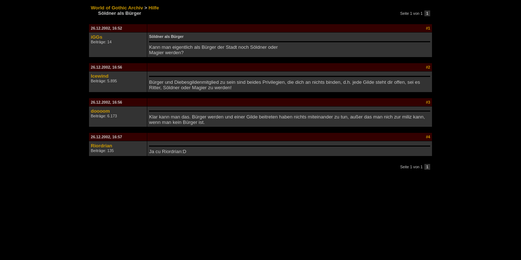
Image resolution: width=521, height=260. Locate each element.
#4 (428, 137)
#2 (428, 67)
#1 (428, 28)
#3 (428, 102)
